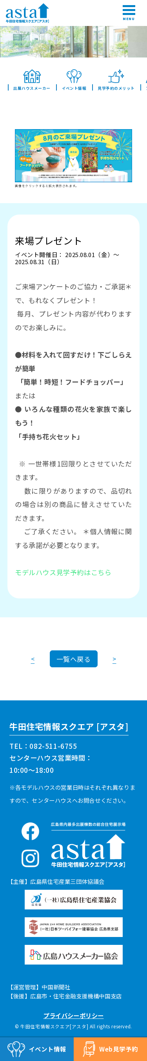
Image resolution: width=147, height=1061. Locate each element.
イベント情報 (74, 80)
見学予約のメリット (116, 80)
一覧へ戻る (73, 659)
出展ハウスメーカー (31, 80)
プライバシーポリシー (74, 1015)
